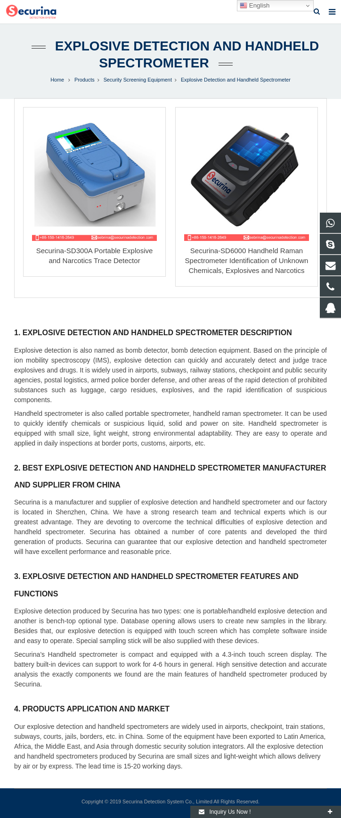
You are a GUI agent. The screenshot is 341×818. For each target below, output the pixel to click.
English (254, 5)
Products (84, 80)
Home (57, 80)
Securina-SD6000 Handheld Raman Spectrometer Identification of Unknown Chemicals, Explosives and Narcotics (247, 260)
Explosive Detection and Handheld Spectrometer (236, 80)
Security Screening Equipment (138, 80)
